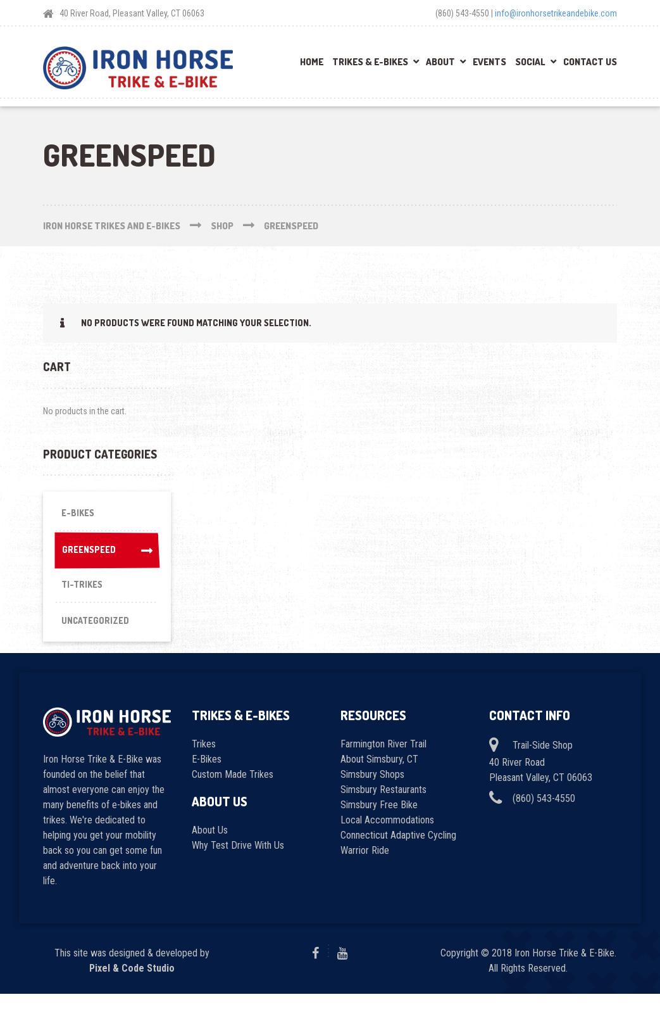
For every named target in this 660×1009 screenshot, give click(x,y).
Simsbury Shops (372, 790)
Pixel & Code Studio (132, 983)
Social (530, 62)
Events (489, 62)
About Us (210, 846)
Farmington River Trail (383, 760)
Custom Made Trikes (232, 790)
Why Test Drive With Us (238, 861)
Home (311, 62)
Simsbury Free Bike (379, 821)
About (440, 62)
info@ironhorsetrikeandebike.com (556, 13)
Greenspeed (107, 555)
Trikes (204, 760)
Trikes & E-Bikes (370, 62)
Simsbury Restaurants (383, 805)
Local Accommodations (387, 836)
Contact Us (590, 62)
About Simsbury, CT (379, 775)
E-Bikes (79, 515)
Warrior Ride (364, 866)
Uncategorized (97, 634)
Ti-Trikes (84, 594)
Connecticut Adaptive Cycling (398, 851)
